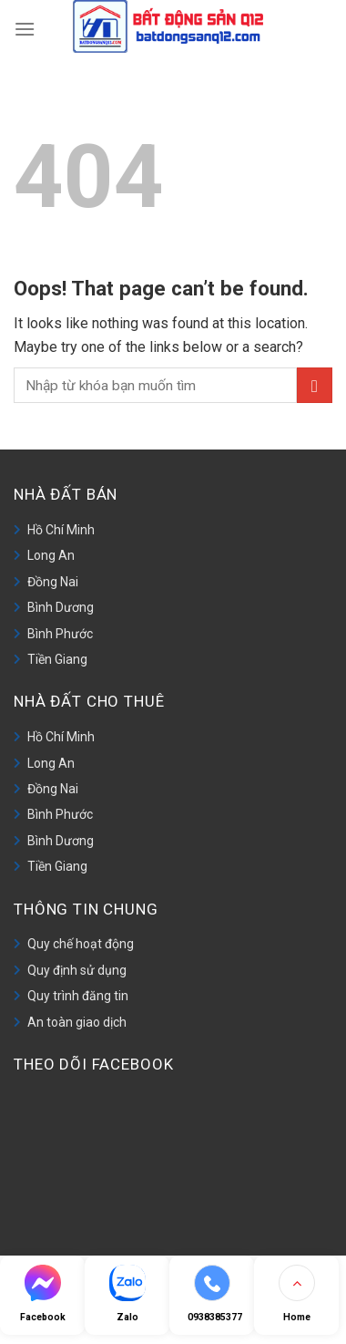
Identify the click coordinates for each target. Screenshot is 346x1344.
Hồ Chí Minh (61, 529)
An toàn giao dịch (77, 1022)
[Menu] (25, 26)
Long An (51, 555)
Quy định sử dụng (77, 970)
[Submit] (314, 385)
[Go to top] (296, 1295)
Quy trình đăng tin (77, 995)
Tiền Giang (57, 659)
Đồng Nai (52, 581)
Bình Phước (60, 633)
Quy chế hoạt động (80, 943)
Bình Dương (60, 607)
